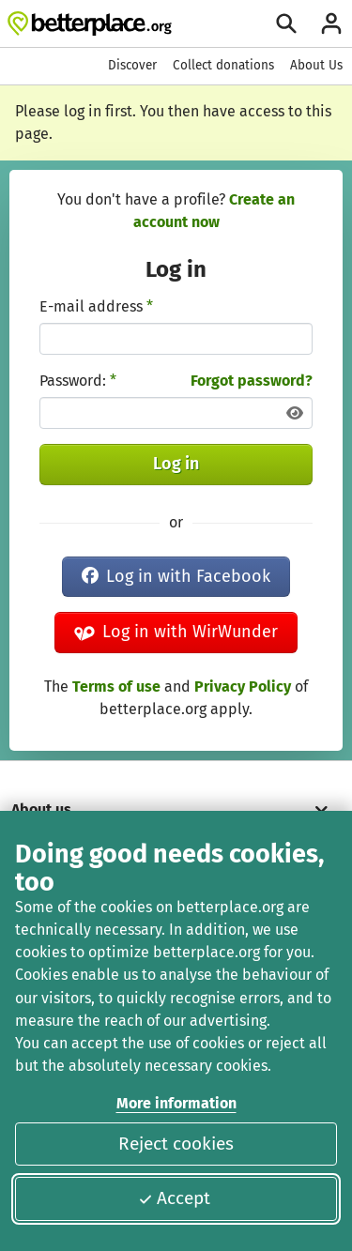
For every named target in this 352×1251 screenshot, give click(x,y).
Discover (132, 65)
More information (176, 1103)
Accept (174, 1198)
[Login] (331, 23)
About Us (316, 65)
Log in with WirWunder (176, 631)
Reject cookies (176, 1143)
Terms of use (116, 686)
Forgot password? (252, 380)
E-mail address (96, 306)
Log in (176, 463)
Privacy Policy (242, 686)
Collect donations (223, 65)
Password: (77, 380)
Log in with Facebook (176, 576)
